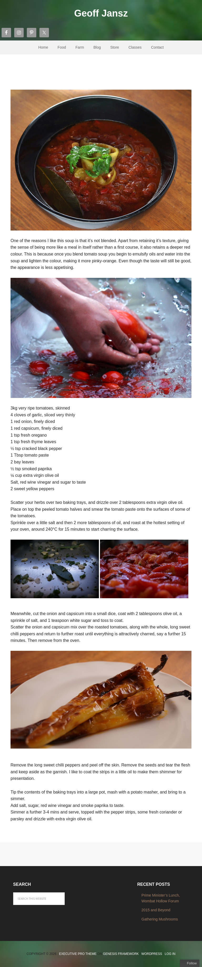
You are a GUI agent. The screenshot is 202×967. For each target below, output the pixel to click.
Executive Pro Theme (77, 954)
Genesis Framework (121, 954)
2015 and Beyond (156, 910)
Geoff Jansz (101, 13)
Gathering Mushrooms (160, 919)
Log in (170, 954)
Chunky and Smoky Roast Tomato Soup (100, 73)
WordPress (152, 954)
